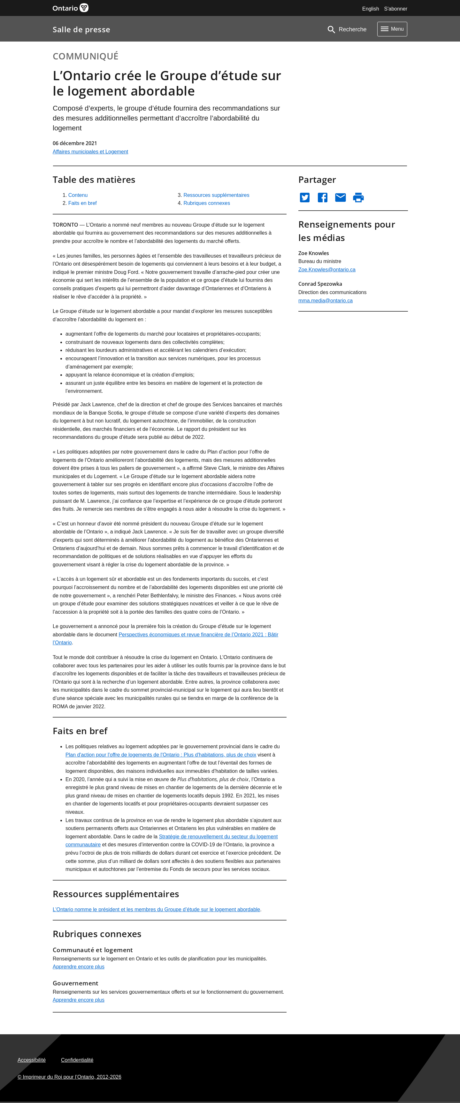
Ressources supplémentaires (216, 195)
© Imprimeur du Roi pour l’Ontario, (69, 1077)
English (370, 9)
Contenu (78, 195)
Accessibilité (32, 1060)
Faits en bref (82, 203)
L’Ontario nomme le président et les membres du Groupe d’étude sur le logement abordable (156, 909)
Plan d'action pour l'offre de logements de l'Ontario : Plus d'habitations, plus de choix (160, 754)
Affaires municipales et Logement (90, 151)
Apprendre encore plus (78, 966)
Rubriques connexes (206, 203)
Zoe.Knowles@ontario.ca (327, 269)
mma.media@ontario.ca (325, 300)
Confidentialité (77, 1060)
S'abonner (395, 9)
